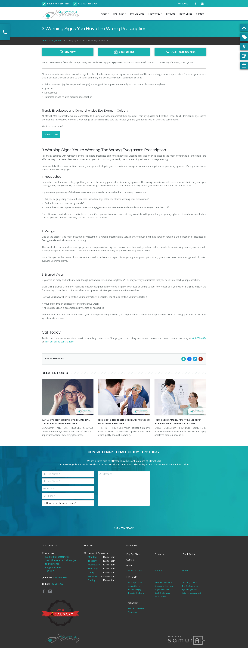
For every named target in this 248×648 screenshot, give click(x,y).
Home (45, 40)
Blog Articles (56, 40)
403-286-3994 (90, 3)
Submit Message (124, 528)
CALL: (180, 52)
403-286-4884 (62, 3)
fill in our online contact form (59, 341)
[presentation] (124, 515)
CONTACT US (51, 134)
